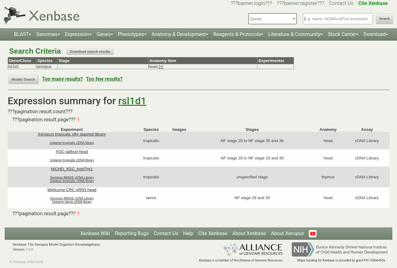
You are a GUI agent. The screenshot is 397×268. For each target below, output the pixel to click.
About (287, 233)
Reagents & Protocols (237, 34)
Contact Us (341, 3)
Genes (104, 34)
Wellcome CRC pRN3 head (72, 189)
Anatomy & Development (178, 34)
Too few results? (104, 79)
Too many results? (62, 79)
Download (374, 34)
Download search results (90, 51)
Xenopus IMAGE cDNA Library (72, 177)
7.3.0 (29, 250)
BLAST (21, 34)
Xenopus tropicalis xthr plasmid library (72, 134)
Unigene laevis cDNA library (72, 201)
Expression (77, 34)
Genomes (46, 34)
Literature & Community (294, 34)
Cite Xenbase (213, 233)
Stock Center (342, 34)
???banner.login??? (251, 3)
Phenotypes (131, 34)
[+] (161, 66)
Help (188, 233)
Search (384, 19)
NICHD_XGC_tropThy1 (72, 169)
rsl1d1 (132, 101)
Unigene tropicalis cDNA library (72, 143)
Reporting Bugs (132, 233)
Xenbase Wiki (95, 233)
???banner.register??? (300, 3)
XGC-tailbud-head (72, 151)
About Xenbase (249, 233)
